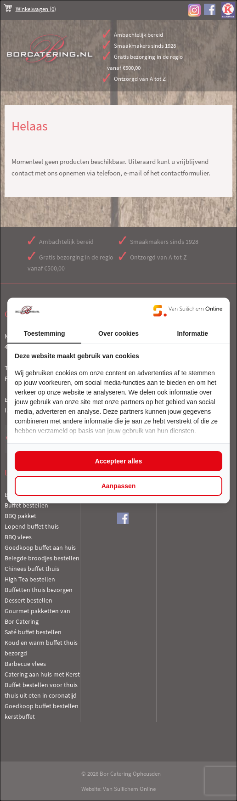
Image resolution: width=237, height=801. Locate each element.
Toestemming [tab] (44, 333)
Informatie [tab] (192, 333)
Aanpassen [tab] (119, 486)
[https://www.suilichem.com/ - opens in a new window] (187, 310)
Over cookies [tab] (118, 333)
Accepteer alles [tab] (118, 461)
